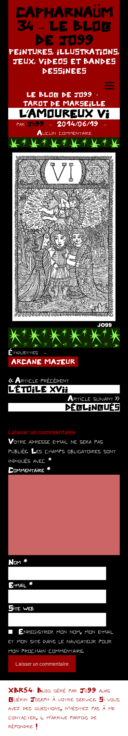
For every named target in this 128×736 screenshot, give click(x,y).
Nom (17, 562)
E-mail (20, 585)
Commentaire (29, 470)
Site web (21, 608)
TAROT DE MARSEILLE (64, 103)
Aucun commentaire (64, 132)
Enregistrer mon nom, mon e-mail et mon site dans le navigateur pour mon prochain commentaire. (60, 640)
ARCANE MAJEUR (43, 361)
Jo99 (36, 123)
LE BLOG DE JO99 (59, 94)
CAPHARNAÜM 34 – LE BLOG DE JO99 (64, 26)
